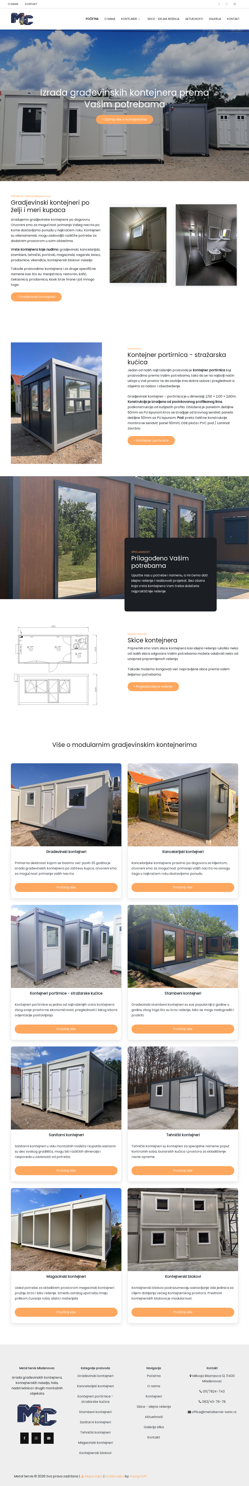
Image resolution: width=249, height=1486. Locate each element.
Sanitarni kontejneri (95, 1416)
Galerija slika (154, 1421)
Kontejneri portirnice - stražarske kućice (95, 1394)
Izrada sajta (114, 1471)
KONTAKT (31, 4)
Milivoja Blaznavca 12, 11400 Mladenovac (212, 1373)
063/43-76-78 (212, 1396)
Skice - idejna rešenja (163, 19)
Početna (92, 19)
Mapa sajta (92, 1471)
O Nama (109, 19)
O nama (153, 1380)
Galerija (215, 19)
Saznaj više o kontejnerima (124, 119)
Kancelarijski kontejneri (95, 1380)
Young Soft (138, 1471)
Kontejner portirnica (151, 440)
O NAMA (13, 4)
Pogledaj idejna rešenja (153, 686)
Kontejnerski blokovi (95, 1447)
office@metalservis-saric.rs (212, 1406)
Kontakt (233, 19)
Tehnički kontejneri (95, 1427)
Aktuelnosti (194, 19)
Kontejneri (129, 19)
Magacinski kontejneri (95, 1437)
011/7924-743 (212, 1386)
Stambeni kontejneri (95, 1406)
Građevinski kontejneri (36, 296)
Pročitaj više (66, 887)
